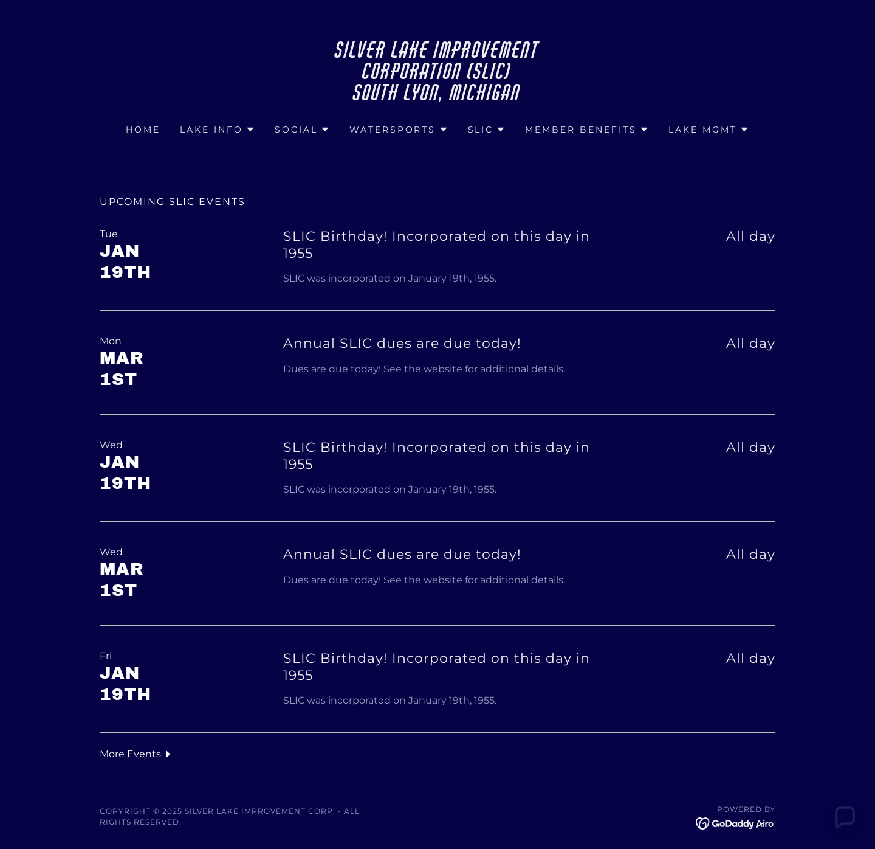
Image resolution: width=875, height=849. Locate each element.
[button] (217, 129)
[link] (438, 97)
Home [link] (143, 129)
